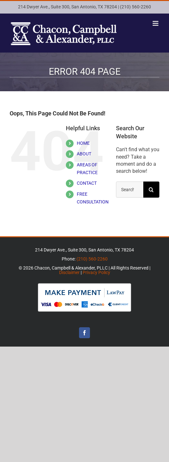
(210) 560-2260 (135, 6)
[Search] (151, 190)
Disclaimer (69, 272)
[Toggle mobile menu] (156, 23)
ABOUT (84, 153)
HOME (83, 143)
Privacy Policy (96, 272)
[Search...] (129, 190)
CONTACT (87, 183)
